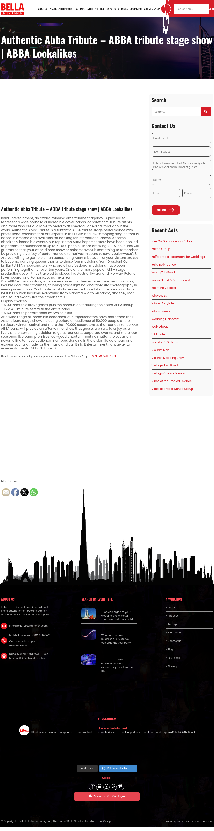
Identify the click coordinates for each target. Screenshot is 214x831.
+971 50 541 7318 (103, 356)
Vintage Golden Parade (168, 373)
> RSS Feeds (173, 658)
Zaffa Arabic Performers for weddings (178, 257)
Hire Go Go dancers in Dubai (172, 241)
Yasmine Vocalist (164, 288)
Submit (165, 210)
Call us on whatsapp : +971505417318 (22, 643)
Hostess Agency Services (114, 9)
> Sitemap (172, 666)
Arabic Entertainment (61, 9)
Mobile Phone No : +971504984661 (29, 635)
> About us (172, 615)
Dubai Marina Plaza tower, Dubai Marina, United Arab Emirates (29, 656)
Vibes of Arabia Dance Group (172, 389)
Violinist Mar (160, 350)
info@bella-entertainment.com (28, 626)
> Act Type (172, 624)
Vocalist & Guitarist (165, 342)
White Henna (161, 311)
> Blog (169, 649)
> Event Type (173, 632)
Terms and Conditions (199, 821)
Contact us (136, 9)
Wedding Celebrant (166, 319)
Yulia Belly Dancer (164, 264)
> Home (170, 607)
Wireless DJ (160, 296)
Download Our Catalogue (107, 796)
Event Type (92, 9)
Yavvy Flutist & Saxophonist (171, 280)
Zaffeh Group (161, 249)
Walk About (160, 327)
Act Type (80, 9)
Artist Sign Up (152, 9)
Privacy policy (174, 821)
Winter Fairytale (163, 303)
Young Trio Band (163, 272)
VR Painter (159, 334)
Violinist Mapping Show (168, 358)
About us (43, 9)
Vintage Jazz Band (165, 365)
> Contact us (173, 641)
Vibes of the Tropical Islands (172, 381)
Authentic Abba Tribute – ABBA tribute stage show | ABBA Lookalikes (66, 209)
